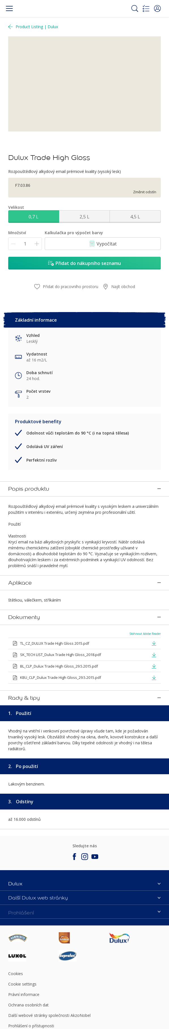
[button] (157, 8)
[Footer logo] (33, 904)
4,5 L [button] (135, 217)
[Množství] (25, 243)
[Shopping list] (146, 8)
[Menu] (9, 8)
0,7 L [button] (33, 217)
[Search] (134, 8)
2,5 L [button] (84, 217)
